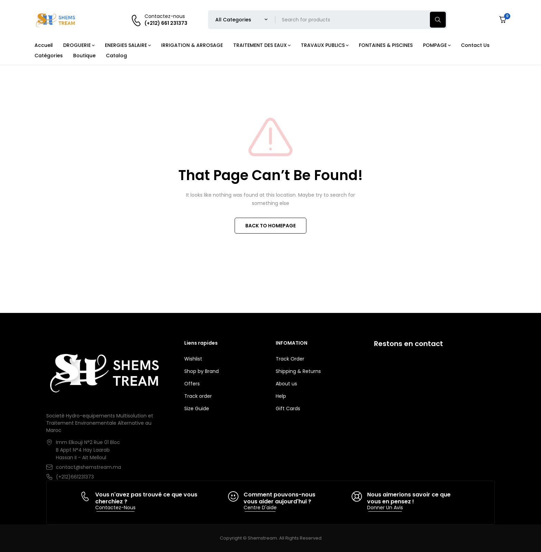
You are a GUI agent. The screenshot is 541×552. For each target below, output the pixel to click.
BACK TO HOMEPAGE (270, 225)
